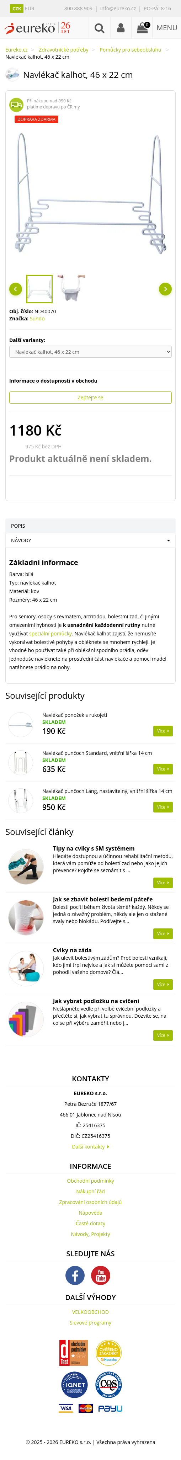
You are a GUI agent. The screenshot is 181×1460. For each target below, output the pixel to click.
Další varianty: (27, 340)
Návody (80, 1234)
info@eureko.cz (118, 8)
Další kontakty (90, 1146)
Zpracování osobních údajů (90, 1202)
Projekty (100, 1234)
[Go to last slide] (15, 289)
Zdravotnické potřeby (63, 49)
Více (163, 731)
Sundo (37, 318)
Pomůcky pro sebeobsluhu (131, 49)
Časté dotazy (90, 1223)
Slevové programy (90, 1322)
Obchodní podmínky (90, 1180)
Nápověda (90, 1212)
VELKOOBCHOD (90, 1312)
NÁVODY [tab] (21, 540)
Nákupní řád (90, 1191)
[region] (90, 193)
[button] (39, 289)
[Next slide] (165, 289)
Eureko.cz (16, 49)
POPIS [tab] (18, 525)
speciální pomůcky (50, 633)
